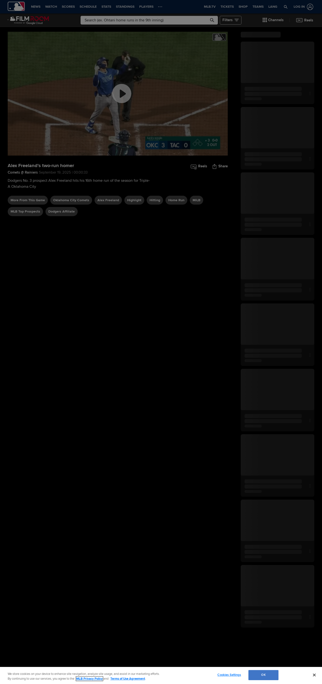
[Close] (314, 675)
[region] (161, 675)
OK (263, 675)
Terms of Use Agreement (127, 679)
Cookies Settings (229, 675)
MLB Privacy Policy (89, 679)
